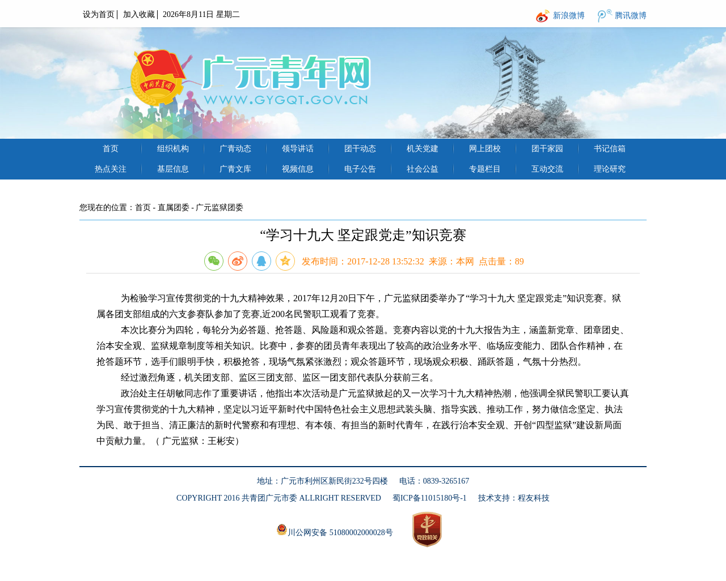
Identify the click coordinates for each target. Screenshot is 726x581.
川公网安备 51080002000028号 (334, 530)
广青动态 (235, 148)
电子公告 (360, 169)
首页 (111, 148)
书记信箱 (610, 148)
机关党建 (422, 148)
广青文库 (235, 169)
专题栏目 (485, 169)
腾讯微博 (631, 15)
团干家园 (547, 148)
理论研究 (610, 169)
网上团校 (485, 148)
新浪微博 (569, 15)
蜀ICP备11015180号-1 (429, 498)
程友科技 (534, 498)
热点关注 (110, 169)
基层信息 (173, 169)
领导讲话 (298, 148)
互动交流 (547, 169)
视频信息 (298, 169)
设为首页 (99, 14)
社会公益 (422, 169)
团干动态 (360, 148)
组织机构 (173, 148)
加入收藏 (139, 14)
